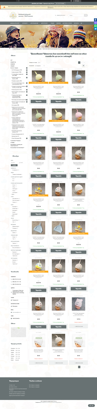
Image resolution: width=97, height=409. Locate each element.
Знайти (14, 165)
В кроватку (25, 23)
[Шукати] (86, 15)
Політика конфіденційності (56, 402)
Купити (38, 101)
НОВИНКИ (58, 23)
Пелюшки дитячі (15, 89)
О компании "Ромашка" (16, 140)
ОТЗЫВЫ (12, 142)
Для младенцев (34, 23)
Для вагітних (14, 136)
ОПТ (11, 60)
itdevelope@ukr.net (17, 312)
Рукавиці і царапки (16, 80)
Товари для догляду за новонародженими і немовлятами (17, 96)
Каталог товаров (14, 67)
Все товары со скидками (34, 385)
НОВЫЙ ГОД (13, 62)
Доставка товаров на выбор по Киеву (17, 391)
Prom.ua (54, 401)
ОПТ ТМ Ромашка (15, 70)
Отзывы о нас (12, 385)
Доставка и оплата (67, 23)
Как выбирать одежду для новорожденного (16, 145)
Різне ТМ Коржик (15, 138)
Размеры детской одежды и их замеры (17, 393)
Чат (91, 405)
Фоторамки (14, 105)
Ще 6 (13, 194)
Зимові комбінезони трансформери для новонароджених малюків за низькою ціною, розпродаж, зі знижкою (18, 120)
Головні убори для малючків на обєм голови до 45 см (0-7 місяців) (27, 48)
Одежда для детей (14, 23)
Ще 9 (13, 215)
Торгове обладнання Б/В (17, 134)
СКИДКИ (52, 23)
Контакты (76, 23)
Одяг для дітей (15, 72)
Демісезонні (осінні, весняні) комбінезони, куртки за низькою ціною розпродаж (18, 108)
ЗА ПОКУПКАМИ (60, 3)
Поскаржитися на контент (46, 402)
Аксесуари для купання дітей (18, 99)
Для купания (44, 23)
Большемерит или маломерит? (17, 147)
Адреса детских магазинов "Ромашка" (17, 395)
